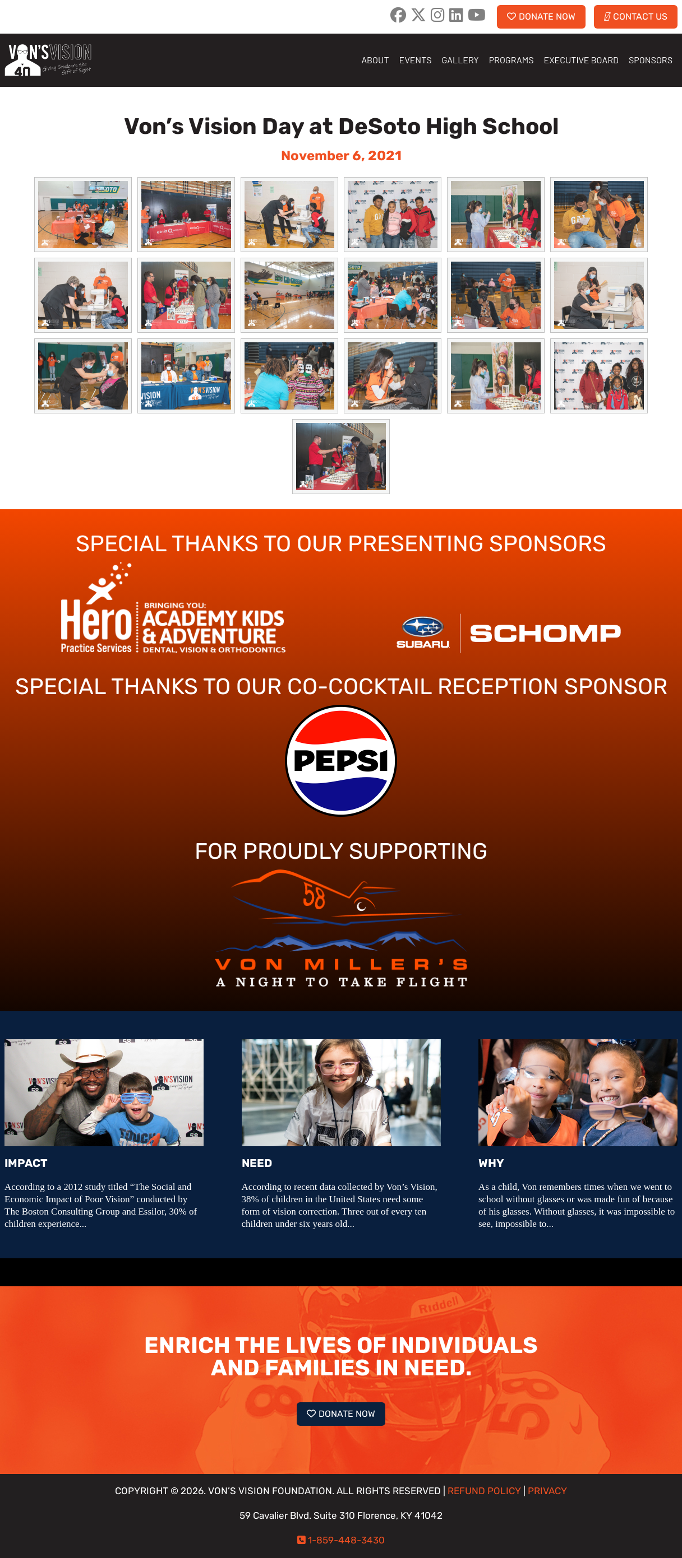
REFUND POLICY (484, 1491)
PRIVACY (547, 1491)
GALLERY (460, 59)
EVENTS (415, 59)
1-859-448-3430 (346, 1540)
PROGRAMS (511, 59)
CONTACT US (635, 16)
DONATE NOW (541, 16)
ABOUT (375, 59)
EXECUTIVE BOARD (581, 59)
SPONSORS (650, 59)
